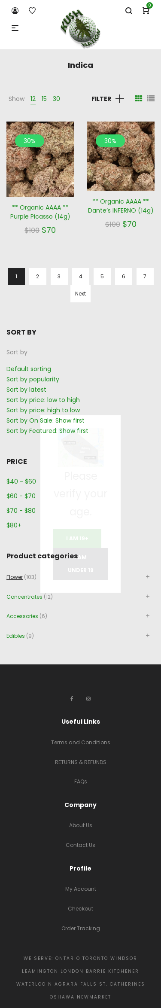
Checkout (80, 908)
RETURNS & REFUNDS (80, 762)
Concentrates (24, 596)
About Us (80, 825)
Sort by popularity (32, 379)
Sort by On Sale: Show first (45, 420)
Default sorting (28, 369)
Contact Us (80, 845)
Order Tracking (80, 928)
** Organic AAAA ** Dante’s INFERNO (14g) (121, 206)
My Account (80, 888)
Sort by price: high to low (43, 410)
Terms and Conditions (80, 742)
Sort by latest (26, 389)
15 (44, 98)
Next (80, 293)
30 (56, 98)
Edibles (15, 636)
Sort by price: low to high (43, 400)
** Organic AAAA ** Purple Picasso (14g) (40, 212)
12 (33, 98)
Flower (14, 577)
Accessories (22, 616)
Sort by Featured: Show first (47, 430)
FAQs (80, 781)
